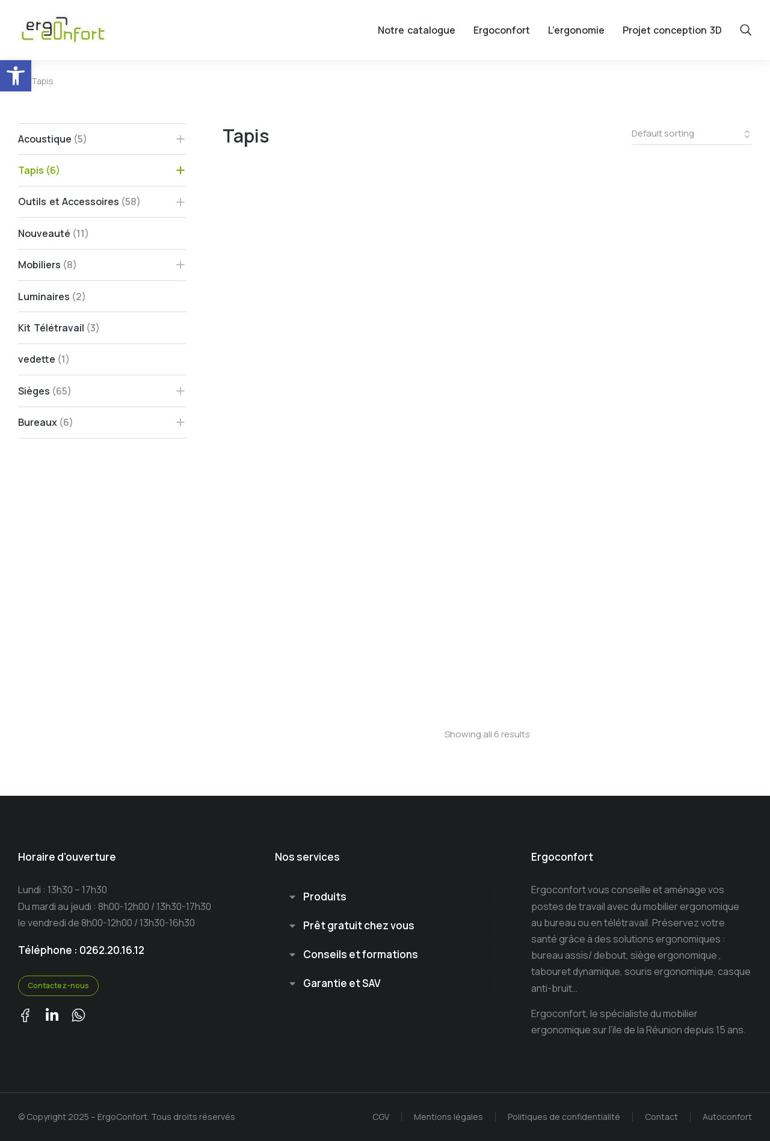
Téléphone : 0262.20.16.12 (81, 950)
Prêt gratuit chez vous (358, 925)
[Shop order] (692, 134)
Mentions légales (448, 1116)
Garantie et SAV (342, 983)
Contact (661, 1116)
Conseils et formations (360, 954)
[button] (15, 75)
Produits (324, 896)
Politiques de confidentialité (564, 1116)
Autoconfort (727, 1116)
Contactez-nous (58, 985)
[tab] (385, 896)
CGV (380, 1116)
